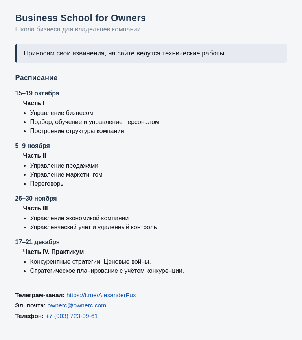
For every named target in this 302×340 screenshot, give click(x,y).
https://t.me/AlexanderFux (101, 295)
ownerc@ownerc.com (77, 305)
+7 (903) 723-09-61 (72, 316)
